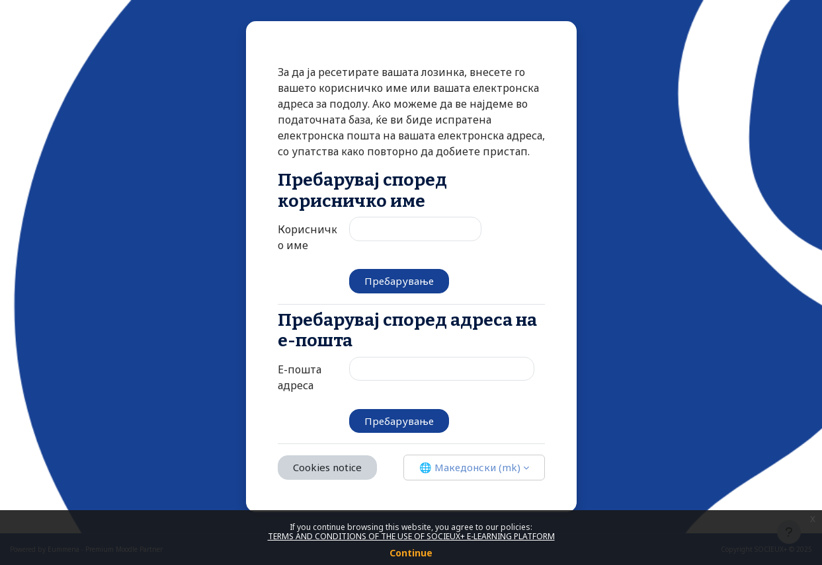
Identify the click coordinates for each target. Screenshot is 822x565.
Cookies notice (327, 467)
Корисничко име (307, 237)
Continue (411, 552)
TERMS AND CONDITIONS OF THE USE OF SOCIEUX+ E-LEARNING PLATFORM (411, 536)
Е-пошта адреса (299, 377)
